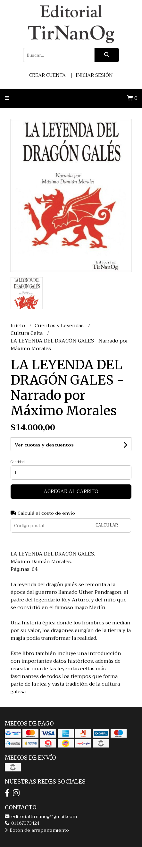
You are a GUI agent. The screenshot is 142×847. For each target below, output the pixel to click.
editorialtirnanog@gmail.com (41, 817)
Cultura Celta (27, 333)
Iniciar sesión (94, 75)
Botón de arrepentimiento (37, 830)
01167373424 (22, 823)
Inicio (18, 325)
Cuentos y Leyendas (60, 325)
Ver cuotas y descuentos (44, 445)
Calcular (107, 525)
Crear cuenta (47, 75)
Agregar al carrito (71, 491)
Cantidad (18, 462)
